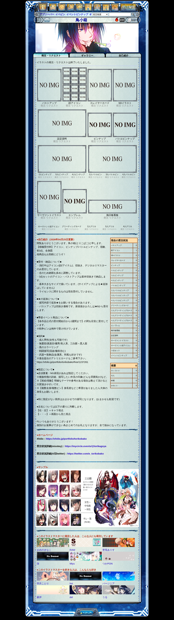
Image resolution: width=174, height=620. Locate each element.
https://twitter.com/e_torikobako (85, 453)
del (71, 597)
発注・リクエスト (51, 55)
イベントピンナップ (77, 14)
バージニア (108, 583)
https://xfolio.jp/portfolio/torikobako (66, 438)
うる (104, 597)
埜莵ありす (108, 549)
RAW (72, 549)
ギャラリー (87, 55)
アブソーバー (47, 14)
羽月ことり (43, 583)
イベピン (60, 14)
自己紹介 (123, 55)
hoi (71, 583)
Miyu (72, 563)
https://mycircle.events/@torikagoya (85, 446)
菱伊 (39, 597)
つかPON (107, 563)
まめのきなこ (44, 549)
